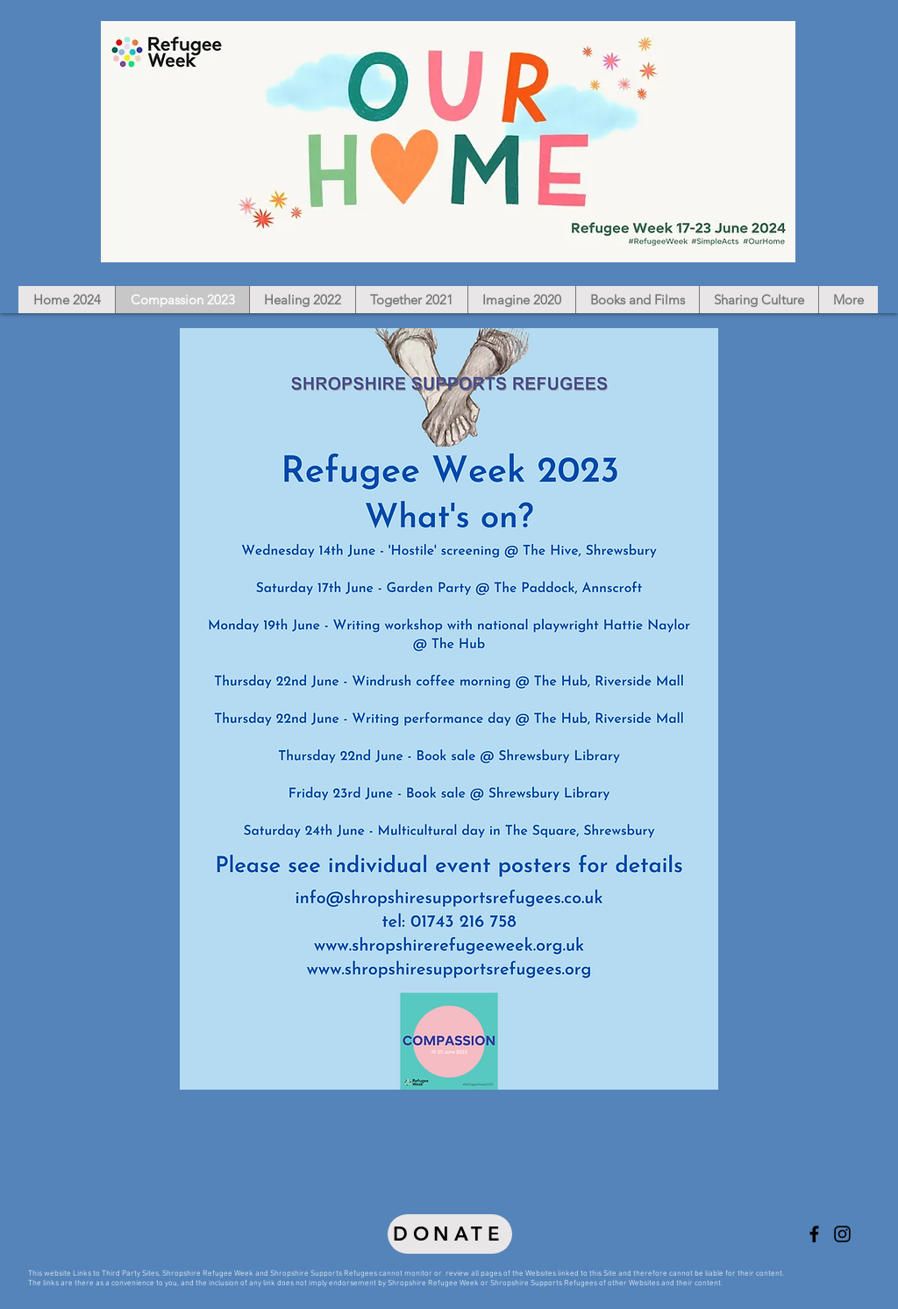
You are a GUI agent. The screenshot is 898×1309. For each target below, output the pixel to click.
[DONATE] (450, 1234)
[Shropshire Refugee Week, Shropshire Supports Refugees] (814, 1234)
